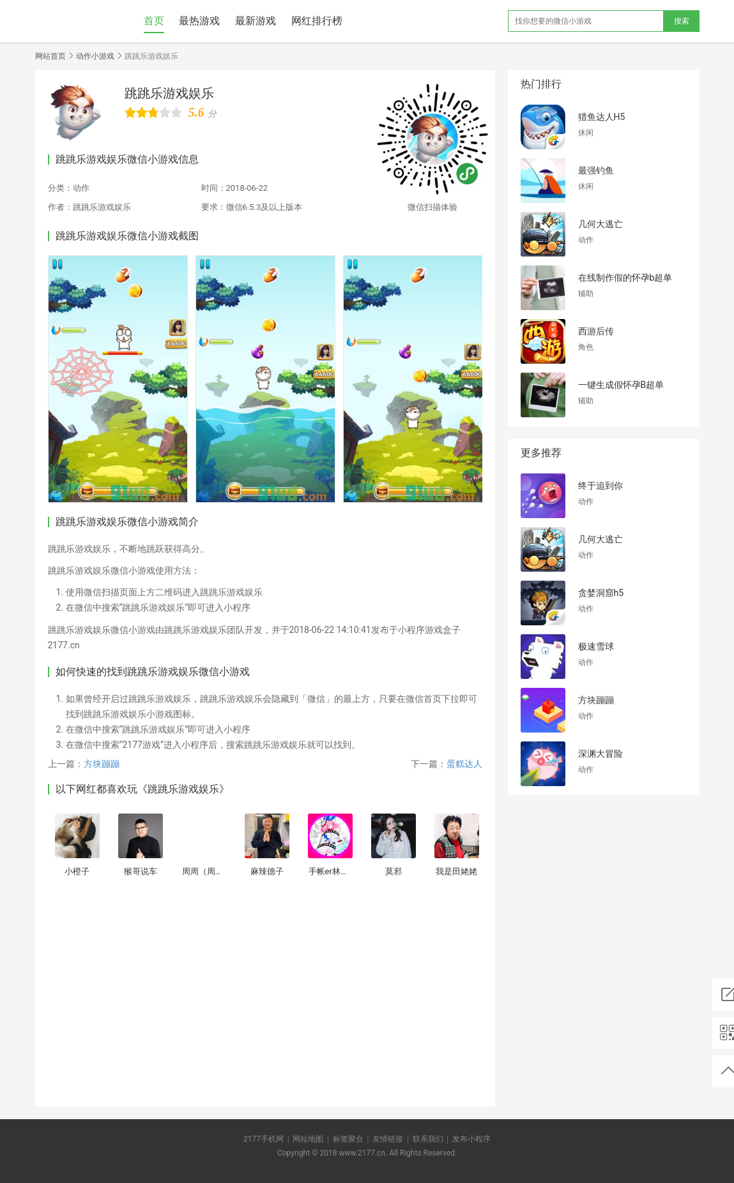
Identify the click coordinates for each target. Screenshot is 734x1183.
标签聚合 (348, 1139)
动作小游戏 (95, 56)
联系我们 (428, 1139)
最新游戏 (255, 21)
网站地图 (308, 1139)
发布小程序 (471, 1139)
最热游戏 (199, 21)
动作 (81, 188)
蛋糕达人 (464, 764)
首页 (154, 21)
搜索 (681, 21)
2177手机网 (263, 1139)
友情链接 (387, 1139)
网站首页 (50, 56)
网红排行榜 (316, 21)
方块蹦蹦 (101, 764)
